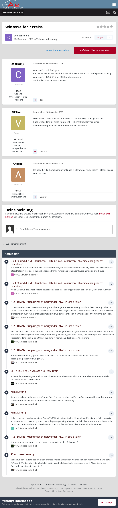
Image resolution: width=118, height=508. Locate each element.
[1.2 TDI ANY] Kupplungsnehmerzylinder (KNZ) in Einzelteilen (46, 302)
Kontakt (72, 484)
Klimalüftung (18, 391)
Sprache (36, 484)
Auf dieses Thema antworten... (36, 229)
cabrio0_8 (24, 35)
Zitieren (43, 100)
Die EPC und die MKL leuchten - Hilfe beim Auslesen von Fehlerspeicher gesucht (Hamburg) (57, 262)
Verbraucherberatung (46, 39)
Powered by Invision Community (59, 491)
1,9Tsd (18, 139)
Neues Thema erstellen (57, 50)
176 (18, 190)
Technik (34, 274)
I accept (106, 502)
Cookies (83, 484)
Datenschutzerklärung (55, 484)
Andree (18, 164)
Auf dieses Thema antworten (94, 50)
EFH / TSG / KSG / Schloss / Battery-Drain (34, 371)
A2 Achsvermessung (22, 454)
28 (18, 90)
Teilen (87, 37)
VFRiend (17, 112)
